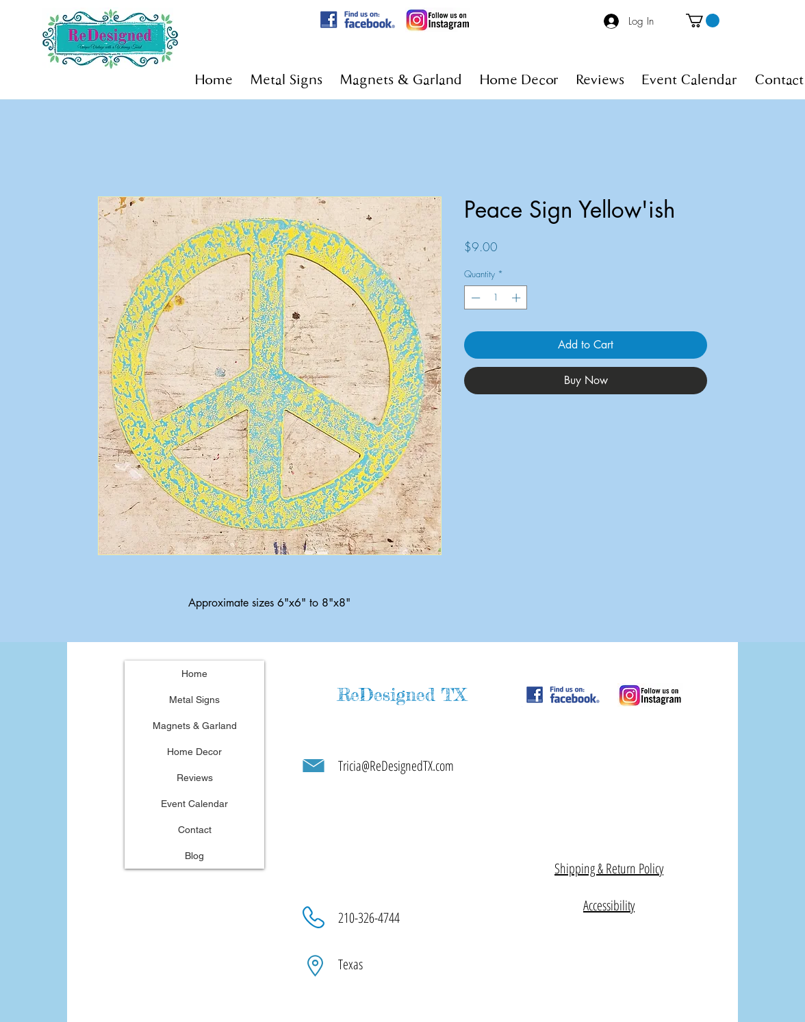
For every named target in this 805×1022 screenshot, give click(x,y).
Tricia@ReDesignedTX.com (396, 765)
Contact (195, 829)
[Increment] (517, 297)
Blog (194, 855)
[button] (702, 20)
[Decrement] (474, 297)
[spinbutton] (496, 297)
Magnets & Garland (195, 725)
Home (194, 673)
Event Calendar (194, 803)
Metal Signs (194, 699)
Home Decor (194, 751)
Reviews (195, 777)
